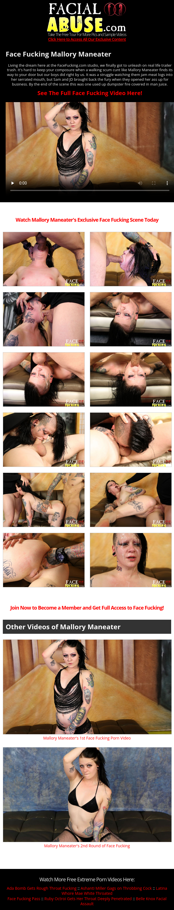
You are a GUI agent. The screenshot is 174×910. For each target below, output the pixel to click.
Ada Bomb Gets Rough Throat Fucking (42, 888)
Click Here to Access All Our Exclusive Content (87, 39)
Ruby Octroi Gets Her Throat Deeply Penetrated (88, 898)
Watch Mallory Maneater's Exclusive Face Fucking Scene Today (87, 219)
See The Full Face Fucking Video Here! (90, 93)
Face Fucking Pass (23, 898)
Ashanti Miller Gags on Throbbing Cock (116, 888)
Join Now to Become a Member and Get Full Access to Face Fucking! (87, 607)
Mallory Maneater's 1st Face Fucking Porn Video (87, 738)
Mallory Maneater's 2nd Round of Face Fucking (87, 845)
